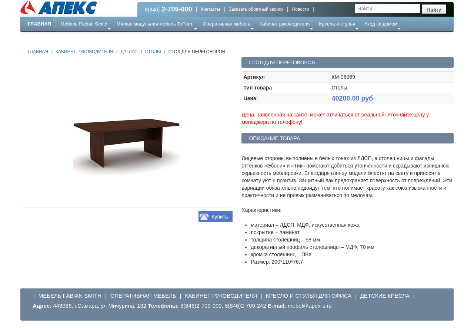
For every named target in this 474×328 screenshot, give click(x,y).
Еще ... (72, 38)
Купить (219, 217)
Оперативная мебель (226, 24)
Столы (153, 51)
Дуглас (129, 51)
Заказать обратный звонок (256, 9)
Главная (39, 24)
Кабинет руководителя (285, 24)
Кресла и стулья (337, 24)
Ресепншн (100, 38)
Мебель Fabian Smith (83, 24)
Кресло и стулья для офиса (309, 296)
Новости (300, 9)
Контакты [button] (210, 9)
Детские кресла (385, 296)
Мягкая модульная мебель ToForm (155, 24)
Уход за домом (380, 24)
